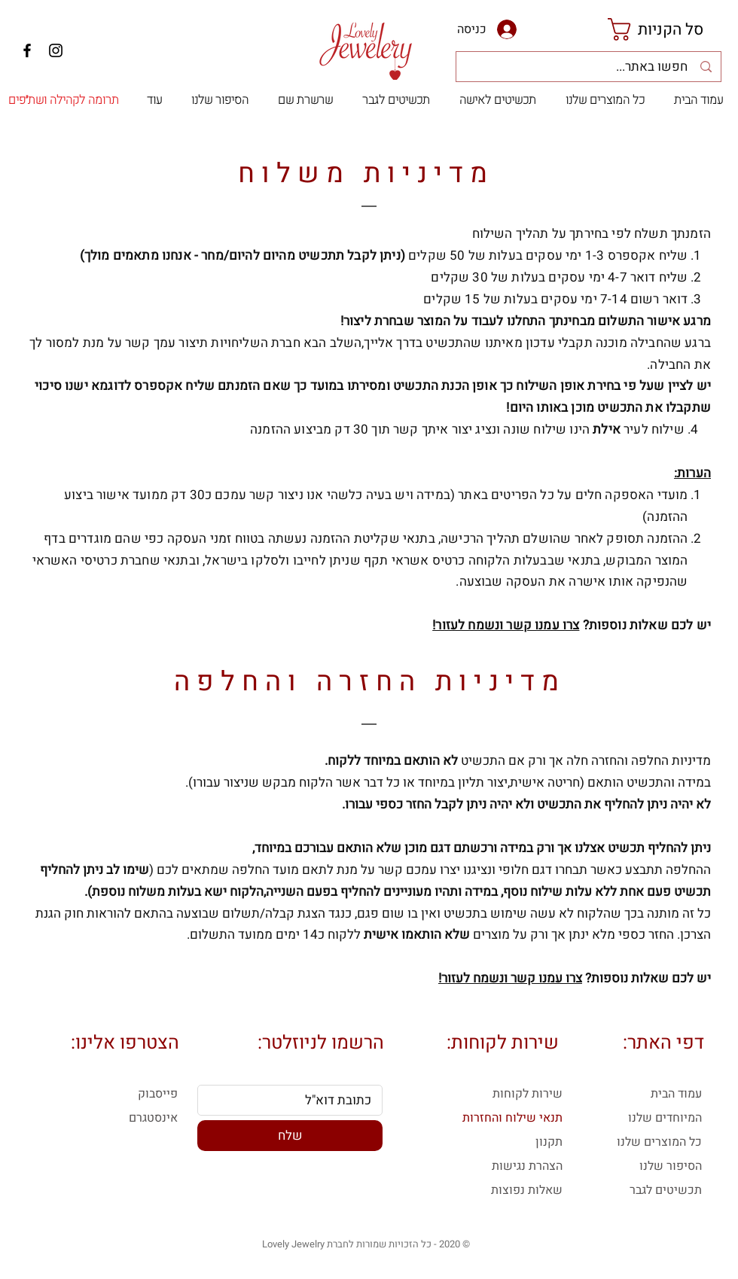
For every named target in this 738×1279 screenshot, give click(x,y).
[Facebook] (27, 50)
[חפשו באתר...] (588, 67)
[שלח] (290, 1135)
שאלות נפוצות (527, 1190)
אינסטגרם (153, 1118)
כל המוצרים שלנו (659, 1142)
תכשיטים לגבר (666, 1190)
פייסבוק (158, 1094)
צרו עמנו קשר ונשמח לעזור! (505, 625)
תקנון (549, 1142)
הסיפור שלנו (670, 1166)
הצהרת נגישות (527, 1166)
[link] (668, 29)
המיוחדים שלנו (665, 1118)
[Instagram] (56, 50)
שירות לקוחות (528, 1094)
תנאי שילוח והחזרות (512, 1118)
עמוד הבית (676, 1094)
